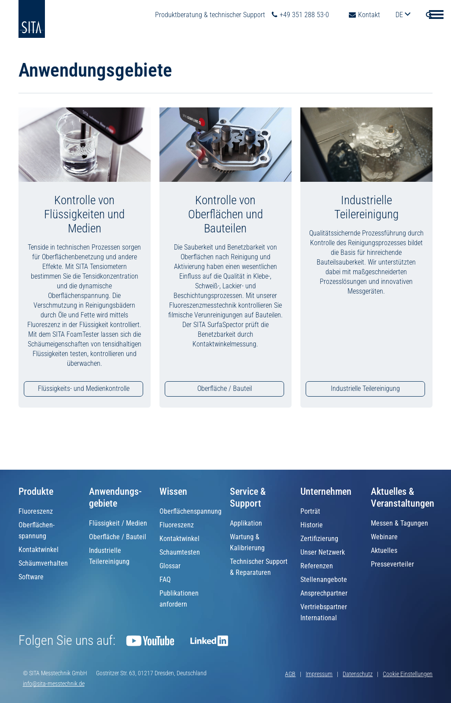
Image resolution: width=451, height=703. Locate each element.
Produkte (35, 491)
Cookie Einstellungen (408, 673)
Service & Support (248, 497)
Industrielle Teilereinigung (365, 388)
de (400, 15)
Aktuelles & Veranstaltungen (402, 497)
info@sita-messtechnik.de (54, 683)
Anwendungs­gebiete (115, 497)
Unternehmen (325, 491)
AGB (290, 673)
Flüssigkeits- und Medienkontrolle (83, 388)
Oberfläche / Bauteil (224, 388)
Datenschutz (358, 673)
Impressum (319, 673)
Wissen (173, 491)
